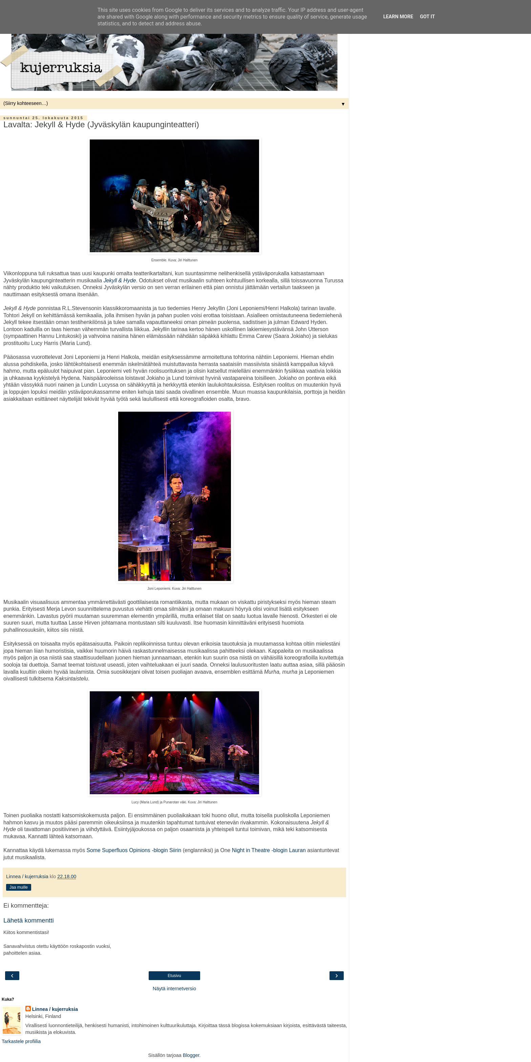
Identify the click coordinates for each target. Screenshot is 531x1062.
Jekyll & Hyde (120, 280)
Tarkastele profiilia (21, 1041)
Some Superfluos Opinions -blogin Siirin (133, 850)
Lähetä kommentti (28, 920)
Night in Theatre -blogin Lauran (269, 850)
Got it (427, 17)
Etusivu (174, 975)
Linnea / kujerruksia (55, 1009)
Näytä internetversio (174, 988)
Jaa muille (18, 887)
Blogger (191, 1055)
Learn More (398, 17)
